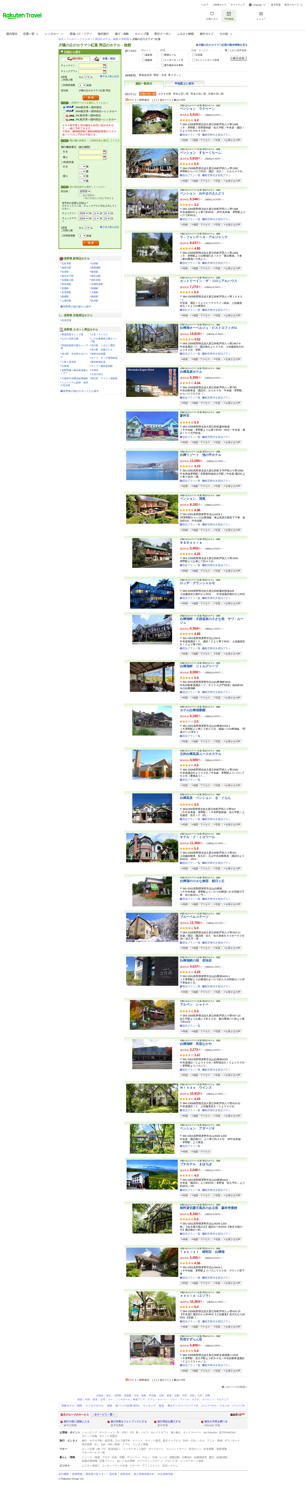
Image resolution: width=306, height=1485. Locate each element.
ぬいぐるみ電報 (126, 1460)
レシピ (163, 1457)
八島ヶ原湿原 (69, 362)
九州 (199, 1395)
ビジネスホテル (95, 1405)
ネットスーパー (192, 1432)
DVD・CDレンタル (194, 1440)
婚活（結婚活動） (219, 1457)
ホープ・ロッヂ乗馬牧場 (104, 358)
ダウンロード (232, 1440)
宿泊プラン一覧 (191, 134)
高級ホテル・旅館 (71, 1405)
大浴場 (198, 54)
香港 (95, 1399)
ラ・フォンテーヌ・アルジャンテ (204, 237)
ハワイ (173, 1399)
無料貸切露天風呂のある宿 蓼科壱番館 (208, 1208)
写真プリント (107, 1460)
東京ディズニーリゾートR (183, 1405)
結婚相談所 (200, 1457)
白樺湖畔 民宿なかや (196, 1044)
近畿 (176, 1395)
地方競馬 (87, 1444)
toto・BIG (107, 1444)
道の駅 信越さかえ (102, 349)
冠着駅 (65, 288)
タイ (110, 1399)
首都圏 (127, 1395)
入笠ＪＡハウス (99, 334)
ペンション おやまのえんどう (202, 193)
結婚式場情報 (89, 1460)
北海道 (99, 1395)
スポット (176, 75)
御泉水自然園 (98, 353)
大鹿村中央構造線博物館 (75, 378)
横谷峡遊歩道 (98, 362)
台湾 (102, 1399)
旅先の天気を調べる (216, 1421)
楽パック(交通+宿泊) (127, 1405)
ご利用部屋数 (68, 85)
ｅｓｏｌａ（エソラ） (196, 1295)
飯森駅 (65, 296)
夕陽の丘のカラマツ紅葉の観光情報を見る (223, 44)
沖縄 (207, 1395)
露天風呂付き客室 (173, 65)
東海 (169, 1395)
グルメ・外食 (150, 1457)
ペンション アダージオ (197, 1128)
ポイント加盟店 (108, 1435)
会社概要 (63, 1473)
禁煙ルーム (170, 54)
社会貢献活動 (165, 1473)
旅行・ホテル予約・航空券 (97, 1440)
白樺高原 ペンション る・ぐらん (205, 798)
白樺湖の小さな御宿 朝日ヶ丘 (202, 881)
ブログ (106, 1457)
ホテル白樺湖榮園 (192, 710)
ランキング (149, 1405)
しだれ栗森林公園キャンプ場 (103, 340)
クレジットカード (176, 1448)
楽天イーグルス (172, 1440)
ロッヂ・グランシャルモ (197, 583)
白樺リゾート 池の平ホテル (200, 455)
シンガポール (123, 1399)
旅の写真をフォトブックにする (129, 1421)
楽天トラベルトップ (70, 39)
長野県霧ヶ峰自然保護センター (74, 371)
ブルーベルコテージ (194, 916)
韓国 (79, 1399)
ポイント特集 (89, 1435)
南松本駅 (96, 280)
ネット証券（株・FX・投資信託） (101, 1448)
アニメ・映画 (214, 1440)
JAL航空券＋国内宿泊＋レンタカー (95, 119)
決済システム (170, 1465)
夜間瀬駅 (96, 267)
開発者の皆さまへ (96, 1473)
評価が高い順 (216, 93)
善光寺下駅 (68, 276)
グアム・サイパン (157, 1399)
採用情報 (77, 1473)
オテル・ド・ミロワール (197, 837)
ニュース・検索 (91, 1457)
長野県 (125, 39)
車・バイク (142, 1432)
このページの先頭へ (236, 1386)
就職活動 (174, 1457)
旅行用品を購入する (169, 1421)
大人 (81, 77)
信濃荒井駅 (97, 284)
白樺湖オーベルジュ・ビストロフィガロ (208, 327)
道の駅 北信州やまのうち (74, 355)
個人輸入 (176, 1432)
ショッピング (89, 1432)
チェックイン (68, 65)
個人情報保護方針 (144, 1473)
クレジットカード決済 (207, 60)
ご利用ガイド (219, 4)
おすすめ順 (164, 93)
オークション (107, 1432)
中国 (184, 1395)
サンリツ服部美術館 (102, 366)
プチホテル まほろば (196, 1164)
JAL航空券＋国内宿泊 (88, 115)
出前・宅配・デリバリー (126, 1457)
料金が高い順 (198, 93)
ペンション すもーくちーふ (200, 152)
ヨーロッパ (208, 1399)
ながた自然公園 (70, 338)
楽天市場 (276, 4)
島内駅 (94, 300)
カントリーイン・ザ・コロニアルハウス (208, 281)
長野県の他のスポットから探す (81, 391)
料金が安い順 (181, 93)
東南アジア (139, 1399)
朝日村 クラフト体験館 (104, 378)
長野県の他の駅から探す (77, 306)
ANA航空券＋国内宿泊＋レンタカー (96, 111)
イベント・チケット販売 (146, 1440)
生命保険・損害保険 (215, 1448)
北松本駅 (66, 263)
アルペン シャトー (194, 1004)
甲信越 (152, 1395)
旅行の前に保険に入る (77, 1421)
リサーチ (135, 1465)
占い (96, 1444)
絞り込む (238, 58)
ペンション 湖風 (192, 498)
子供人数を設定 (110, 76)
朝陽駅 (94, 288)
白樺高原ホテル (191, 371)
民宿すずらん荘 (191, 1339)
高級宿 (148, 60)
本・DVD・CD (125, 1432)
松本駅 (65, 271)
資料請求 (125, 1473)
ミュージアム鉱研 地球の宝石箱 (74, 384)
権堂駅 (94, 271)
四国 (192, 1395)
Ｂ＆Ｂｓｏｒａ (191, 542)
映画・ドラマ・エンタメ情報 (131, 1444)
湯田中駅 (66, 267)
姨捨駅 (94, 296)
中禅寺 (94, 370)
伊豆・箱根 (140, 1395)
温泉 (109, 1405)
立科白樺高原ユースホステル (200, 754)
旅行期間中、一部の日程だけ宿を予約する (98, 197)
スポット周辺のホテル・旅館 (101, 39)
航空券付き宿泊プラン (218, 134)
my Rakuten (210, 1432)
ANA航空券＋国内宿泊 (88, 107)
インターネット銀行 (134, 1448)
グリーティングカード (150, 1460)
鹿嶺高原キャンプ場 (72, 334)
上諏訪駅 (66, 300)
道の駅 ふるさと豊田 (103, 345)
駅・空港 (161, 75)
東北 (108, 1395)
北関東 (117, 1395)
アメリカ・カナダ (189, 1399)
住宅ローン (195, 1448)
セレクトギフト (160, 1432)
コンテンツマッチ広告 (115, 1465)
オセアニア (223, 1399)
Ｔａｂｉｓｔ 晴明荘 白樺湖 (202, 1252)
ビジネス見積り (91, 1465)
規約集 (113, 1473)
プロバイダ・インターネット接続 (184, 1460)
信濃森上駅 (68, 280)
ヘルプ (204, 4)
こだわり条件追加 (237, 50)
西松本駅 (96, 276)
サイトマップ (237, 4)
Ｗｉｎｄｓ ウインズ (196, 1087)
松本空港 (66, 320)
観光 (161, 1405)
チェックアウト (69, 71)
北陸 (161, 1395)
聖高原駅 (66, 284)
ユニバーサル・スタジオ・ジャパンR (222, 1405)
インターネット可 (173, 60)
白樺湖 (65, 366)
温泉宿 (148, 54)
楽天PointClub (227, 1432)
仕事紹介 (187, 1457)
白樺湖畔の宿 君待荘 (196, 960)
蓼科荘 (184, 415)
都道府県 (146, 75)
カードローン (156, 1448)
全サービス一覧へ (104, 1414)
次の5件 (180, 99)
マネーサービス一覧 (93, 1452)
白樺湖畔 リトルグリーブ (199, 666)
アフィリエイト (151, 1465)
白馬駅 (94, 263)
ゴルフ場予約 (122, 1440)
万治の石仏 (97, 374)
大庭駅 (94, 292)
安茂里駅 (66, 292)
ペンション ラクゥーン (197, 108)
